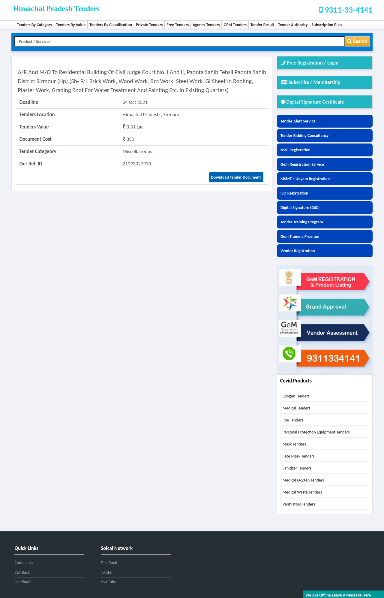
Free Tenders (177, 24)
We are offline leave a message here (338, 595)
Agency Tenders (206, 24)
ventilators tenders (299, 504)
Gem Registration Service (302, 164)
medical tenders (296, 408)
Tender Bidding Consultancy (304, 135)
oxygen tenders (296, 396)
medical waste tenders (302, 492)
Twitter (107, 572)
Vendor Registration (297, 250)
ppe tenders (293, 420)
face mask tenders (299, 456)
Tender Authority (293, 24)
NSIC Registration (295, 150)
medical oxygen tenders (303, 480)
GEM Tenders (235, 24)
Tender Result (262, 24)
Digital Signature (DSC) (300, 207)
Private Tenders (149, 24)
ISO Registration (294, 193)
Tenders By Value (71, 24)
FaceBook (109, 562)
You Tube (108, 581)
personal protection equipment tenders (316, 432)
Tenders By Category (34, 24)
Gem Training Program (299, 236)
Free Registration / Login (310, 63)
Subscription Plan (327, 24)
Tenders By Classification (110, 24)
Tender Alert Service (298, 121)
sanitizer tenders (297, 468)
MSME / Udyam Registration (305, 178)
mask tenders (294, 444)
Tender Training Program (301, 222)
